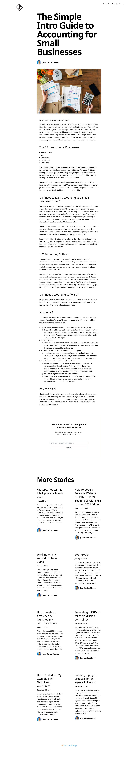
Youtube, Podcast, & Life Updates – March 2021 (50, 493)
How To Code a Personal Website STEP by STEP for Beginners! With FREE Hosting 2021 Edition (88, 497)
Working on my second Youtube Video (47, 558)
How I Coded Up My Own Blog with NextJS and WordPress (49, 680)
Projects (115, 4)
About (104, 4)
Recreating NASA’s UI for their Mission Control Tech (87, 615)
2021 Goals (81, 554)
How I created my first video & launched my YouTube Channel (48, 617)
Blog (109, 4)
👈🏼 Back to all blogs (69, 745)
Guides (121, 4)
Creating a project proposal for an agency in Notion (86, 678)
